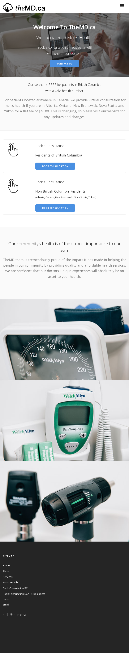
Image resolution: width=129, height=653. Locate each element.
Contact (7, 599)
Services (8, 577)
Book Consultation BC (15, 588)
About (6, 571)
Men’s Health (10, 582)
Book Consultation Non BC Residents (24, 594)
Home (6, 565)
